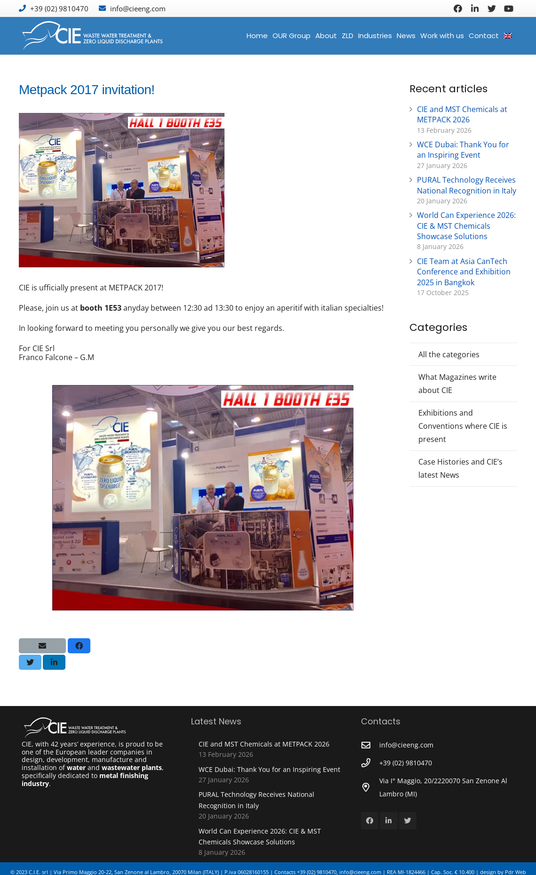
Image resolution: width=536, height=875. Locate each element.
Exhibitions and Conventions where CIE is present (462, 426)
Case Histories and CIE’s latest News (460, 468)
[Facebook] (457, 8)
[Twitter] (491, 8)
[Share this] (79, 645)
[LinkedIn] (474, 8)
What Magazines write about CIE (457, 383)
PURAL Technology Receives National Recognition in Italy (466, 185)
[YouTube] (508, 8)
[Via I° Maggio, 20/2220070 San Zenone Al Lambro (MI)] (370, 787)
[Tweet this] (30, 662)
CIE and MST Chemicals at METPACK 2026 (462, 114)
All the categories (449, 354)
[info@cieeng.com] (370, 744)
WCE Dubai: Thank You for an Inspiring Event (463, 149)
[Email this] (42, 645)
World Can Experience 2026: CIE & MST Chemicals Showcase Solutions (466, 225)
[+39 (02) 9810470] (370, 762)
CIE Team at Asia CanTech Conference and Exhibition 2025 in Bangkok (464, 272)
